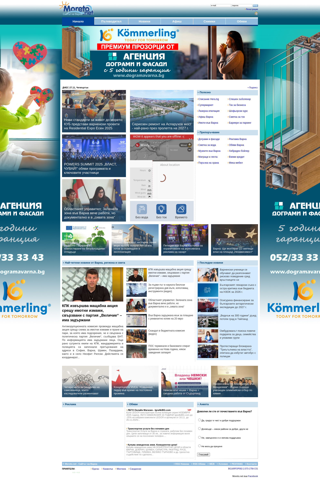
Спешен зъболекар (239, 99)
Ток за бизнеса (237, 105)
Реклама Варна (237, 139)
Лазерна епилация (208, 111)
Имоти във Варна (207, 122)
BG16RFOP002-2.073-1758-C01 (243, 469)
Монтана (120, 469)
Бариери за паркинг (239, 122)
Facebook (253, 476)
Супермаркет (205, 105)
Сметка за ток (236, 116)
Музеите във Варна (208, 151)
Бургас (95, 469)
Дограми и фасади (208, 139)
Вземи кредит (236, 156)
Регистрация (252, 9)
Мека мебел (235, 162)
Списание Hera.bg (208, 99)
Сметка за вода (206, 145)
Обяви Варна (236, 145)
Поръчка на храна (208, 162)
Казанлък (107, 469)
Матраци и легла (207, 156)
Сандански (134, 469)
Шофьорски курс (238, 111)
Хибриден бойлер (238, 151)
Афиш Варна (205, 116)
